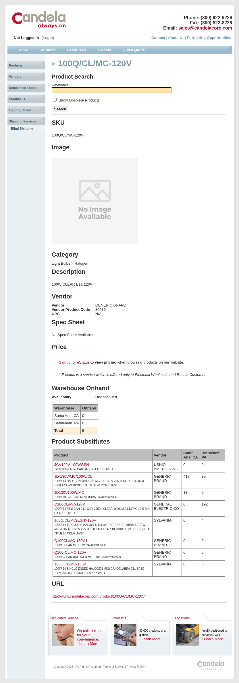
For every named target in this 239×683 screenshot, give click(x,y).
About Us (176, 38)
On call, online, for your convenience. (89, 635)
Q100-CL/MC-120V (70, 552)
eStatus (83, 362)
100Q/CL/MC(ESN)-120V (75, 520)
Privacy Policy (135, 666)
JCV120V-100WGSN (71, 465)
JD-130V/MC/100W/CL (73, 476)
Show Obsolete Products (79, 100)
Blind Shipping (22, 128)
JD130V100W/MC (69, 492)
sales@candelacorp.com (205, 28)
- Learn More (87, 643)
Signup (64, 362)
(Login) (47, 38)
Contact (158, 38)
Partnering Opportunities (209, 38)
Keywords (60, 85)
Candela (39, 19)
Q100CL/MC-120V (69, 504)
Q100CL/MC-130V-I (70, 540)
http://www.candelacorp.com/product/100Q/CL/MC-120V (98, 596)
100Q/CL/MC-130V (70, 564)
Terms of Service (113, 666)
